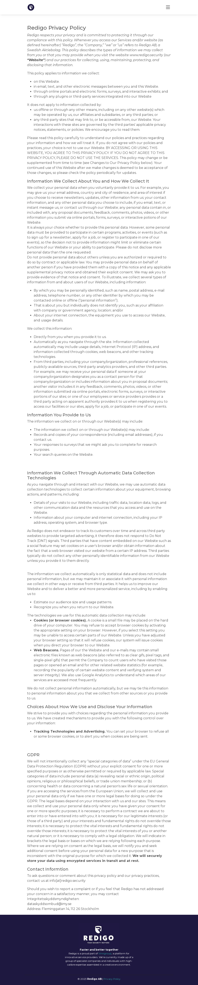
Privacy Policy (112, 978)
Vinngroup (104, 953)
